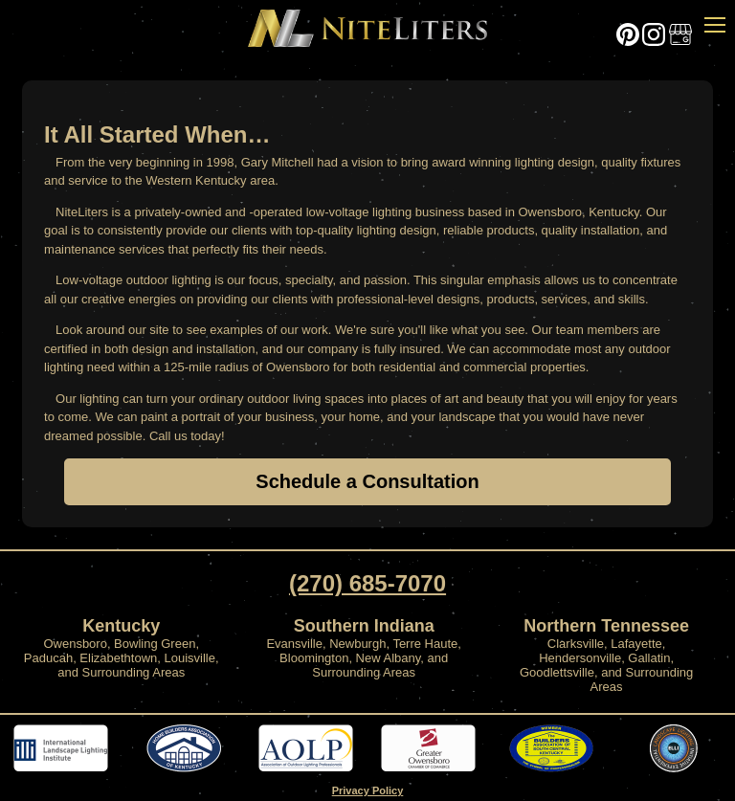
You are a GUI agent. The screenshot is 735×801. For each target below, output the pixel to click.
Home (367, 29)
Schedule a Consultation (367, 481)
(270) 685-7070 (367, 583)
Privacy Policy (368, 790)
